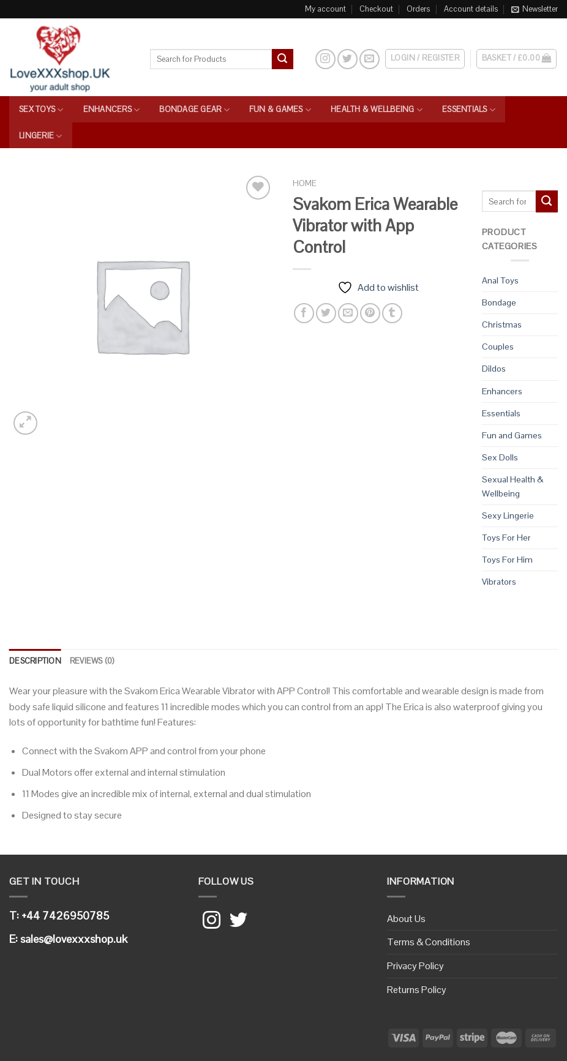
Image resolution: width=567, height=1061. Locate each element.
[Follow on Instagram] (325, 59)
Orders (418, 9)
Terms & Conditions (428, 941)
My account (325, 9)
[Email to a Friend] (348, 313)
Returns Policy (416, 989)
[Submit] (282, 59)
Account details (471, 9)
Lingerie (40, 136)
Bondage (499, 302)
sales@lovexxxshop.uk (73, 939)
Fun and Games (512, 435)
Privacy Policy (415, 965)
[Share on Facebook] (304, 313)
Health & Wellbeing (376, 110)
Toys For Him (507, 559)
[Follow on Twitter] (347, 59)
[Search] (304, 58)
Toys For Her (506, 537)
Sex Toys (41, 110)
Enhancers (111, 110)
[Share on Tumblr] (392, 313)
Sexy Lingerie (508, 515)
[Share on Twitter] (326, 313)
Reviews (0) (92, 661)
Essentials (468, 110)
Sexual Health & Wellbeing (512, 486)
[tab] (35, 661)
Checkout (376, 9)
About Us (406, 918)
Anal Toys (500, 280)
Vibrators (499, 581)
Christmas (502, 324)
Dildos (494, 368)
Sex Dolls (500, 457)
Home (305, 183)
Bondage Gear (194, 110)
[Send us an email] (369, 59)
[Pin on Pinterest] (370, 313)
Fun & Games (280, 110)
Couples (498, 346)
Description (35, 661)
